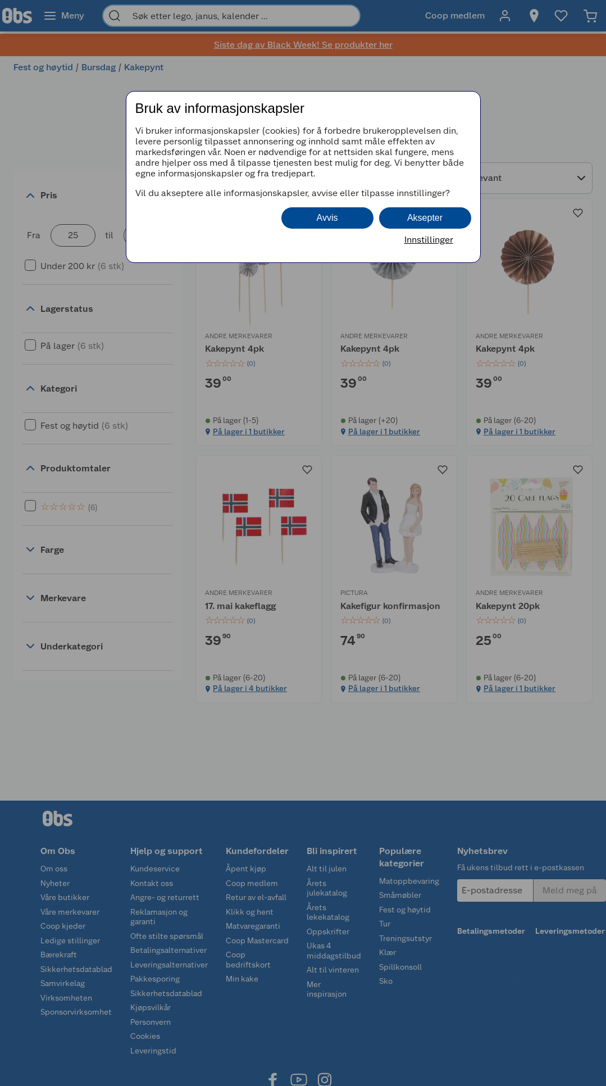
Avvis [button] (327, 217)
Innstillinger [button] (428, 239)
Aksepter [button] (425, 217)
